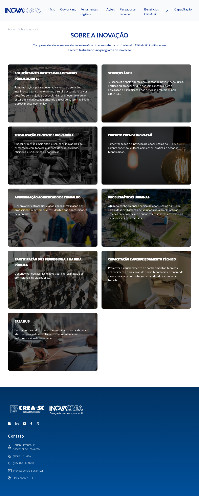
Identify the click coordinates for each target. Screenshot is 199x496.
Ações (110, 9)
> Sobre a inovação (27, 29)
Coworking (68, 9)
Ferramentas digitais (89, 11)
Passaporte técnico (127, 11)
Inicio (51, 9)
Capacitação (183, 9)
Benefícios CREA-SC (157, 11)
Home (11, 29)
